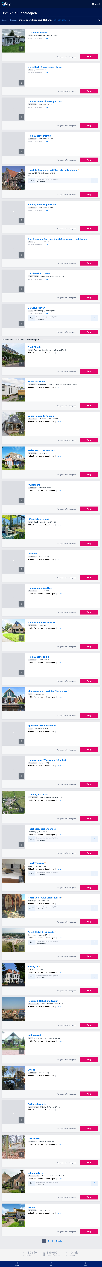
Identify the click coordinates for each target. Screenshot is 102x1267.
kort (46, 38)
